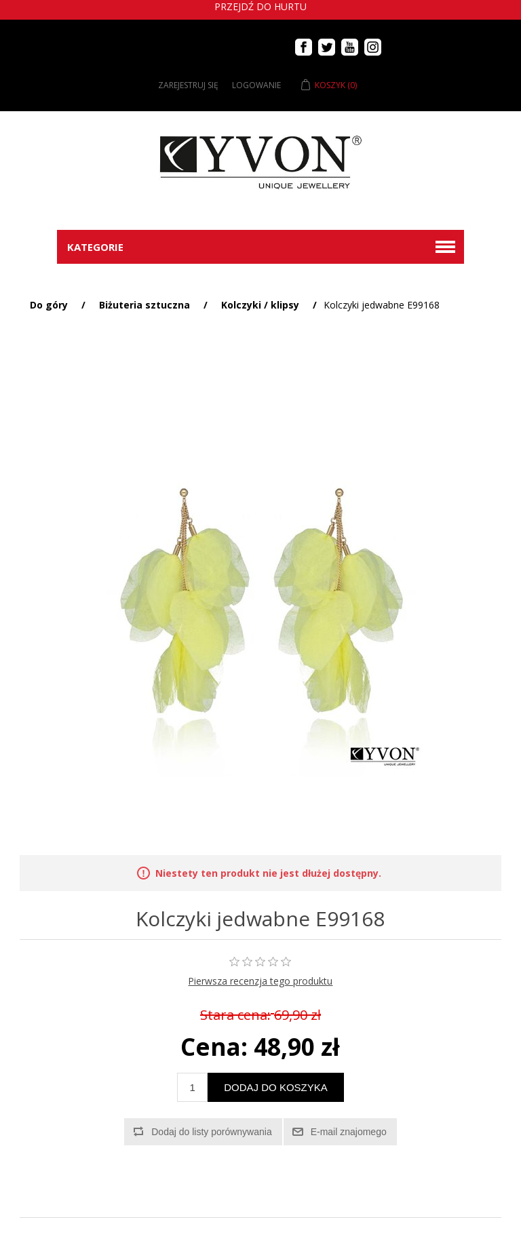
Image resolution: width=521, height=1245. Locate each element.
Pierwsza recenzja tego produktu (260, 980)
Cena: (214, 1047)
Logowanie (256, 85)
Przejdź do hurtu (260, 6)
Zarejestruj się (188, 85)
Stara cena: (235, 1015)
